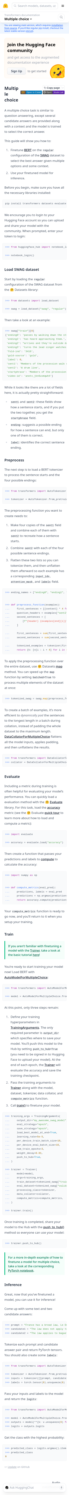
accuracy (53, 807)
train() (21, 1105)
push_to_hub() (53, 1227)
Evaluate (56, 802)
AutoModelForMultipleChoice (25, 977)
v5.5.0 (29, 31)
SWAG (44, 155)
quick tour (52, 813)
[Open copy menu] (63, 87)
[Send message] (61, 1487)
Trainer (35, 950)
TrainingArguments (25, 1027)
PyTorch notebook (20, 1271)
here (36, 955)
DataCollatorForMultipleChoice (27, 736)
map (59, 666)
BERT (27, 150)
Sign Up (16, 71)
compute (47, 859)
